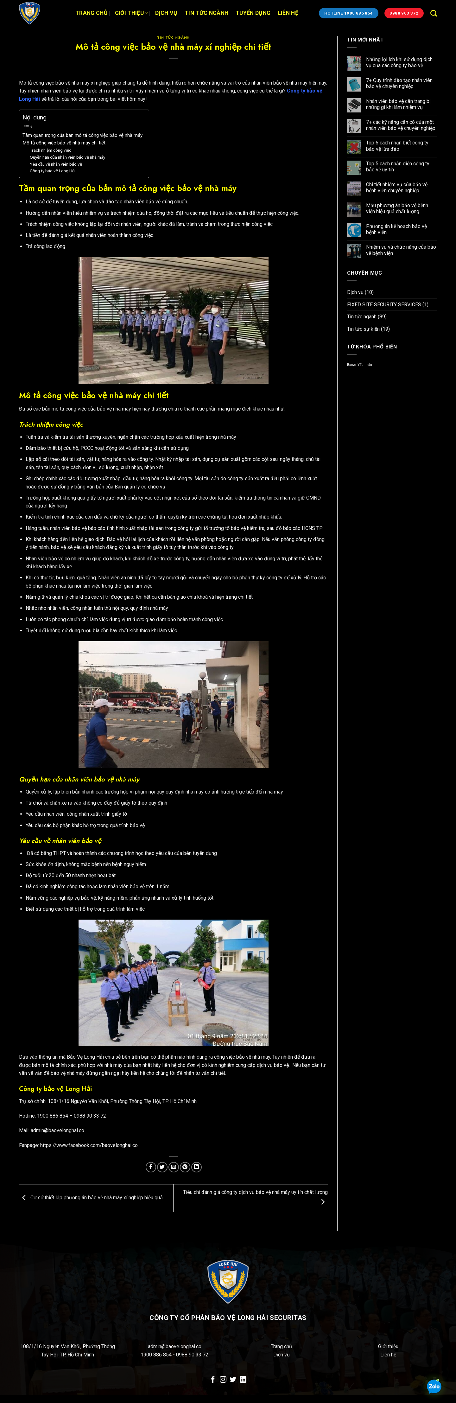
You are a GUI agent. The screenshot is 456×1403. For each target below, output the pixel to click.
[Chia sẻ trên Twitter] (162, 1167)
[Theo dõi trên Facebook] (213, 1380)
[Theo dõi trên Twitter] (233, 1380)
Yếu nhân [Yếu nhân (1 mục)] (365, 365)
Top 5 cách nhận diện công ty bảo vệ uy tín (397, 167)
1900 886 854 (157, 1355)
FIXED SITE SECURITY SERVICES (384, 305)
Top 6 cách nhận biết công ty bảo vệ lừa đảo (397, 146)
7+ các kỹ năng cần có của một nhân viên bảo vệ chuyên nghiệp (400, 125)
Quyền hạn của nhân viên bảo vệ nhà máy (67, 157)
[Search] (433, 13)
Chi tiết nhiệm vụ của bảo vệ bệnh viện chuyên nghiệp (397, 188)
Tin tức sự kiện (363, 329)
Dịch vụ (166, 13)
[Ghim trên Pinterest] (185, 1167)
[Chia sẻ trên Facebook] (151, 1167)
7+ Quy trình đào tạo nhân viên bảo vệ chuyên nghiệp (399, 83)
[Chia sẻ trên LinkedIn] (196, 1167)
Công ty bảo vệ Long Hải (52, 170)
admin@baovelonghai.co (174, 1346)
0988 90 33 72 (192, 1355)
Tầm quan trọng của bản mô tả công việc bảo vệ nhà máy (82, 135)
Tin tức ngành (207, 13)
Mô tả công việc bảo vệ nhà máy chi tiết (63, 143)
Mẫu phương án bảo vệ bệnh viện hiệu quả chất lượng (397, 208)
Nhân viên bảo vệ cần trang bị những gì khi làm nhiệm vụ (398, 104)
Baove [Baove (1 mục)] (351, 365)
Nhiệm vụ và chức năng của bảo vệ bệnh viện (401, 250)
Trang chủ (91, 13)
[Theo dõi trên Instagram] (223, 1380)
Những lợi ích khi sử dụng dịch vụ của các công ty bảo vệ (399, 62)
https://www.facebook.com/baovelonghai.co (89, 1145)
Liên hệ (288, 13)
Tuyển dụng (253, 13)
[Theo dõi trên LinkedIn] (243, 1380)
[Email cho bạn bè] (173, 1167)
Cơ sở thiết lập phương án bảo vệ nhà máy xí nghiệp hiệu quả (91, 1198)
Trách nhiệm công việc (50, 150)
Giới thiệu (131, 13)
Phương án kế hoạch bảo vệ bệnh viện (396, 229)
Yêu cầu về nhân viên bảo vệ (56, 164)
